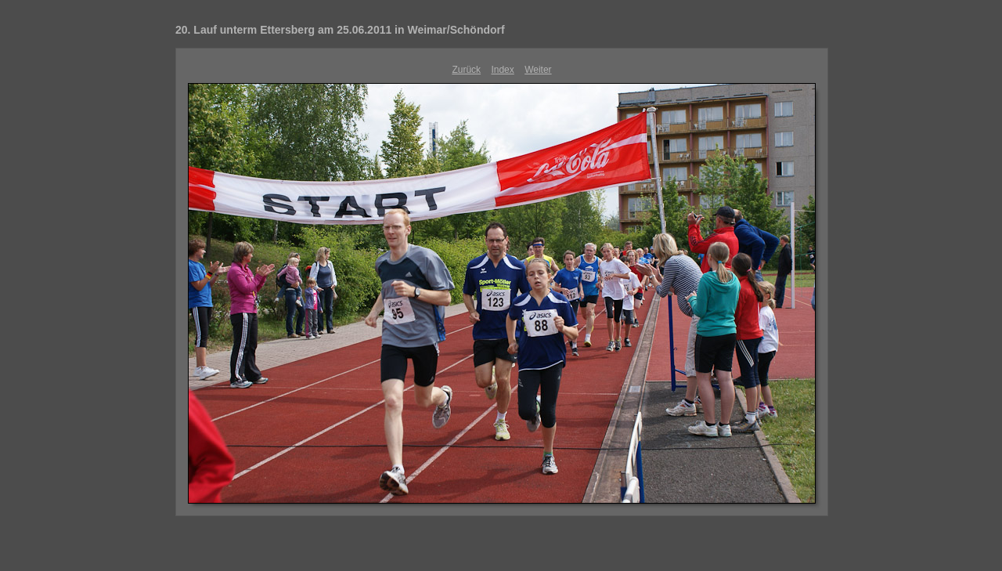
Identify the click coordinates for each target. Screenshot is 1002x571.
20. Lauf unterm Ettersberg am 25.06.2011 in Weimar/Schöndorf (340, 29)
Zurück (466, 69)
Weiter (537, 69)
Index (502, 69)
